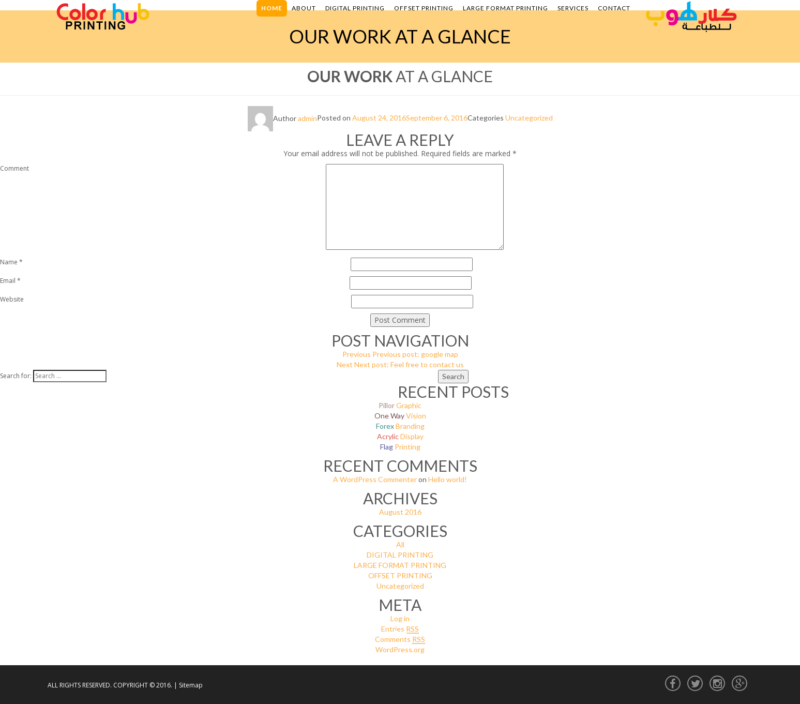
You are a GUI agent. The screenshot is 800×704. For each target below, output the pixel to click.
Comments (400, 639)
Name (11, 262)
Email (10, 280)
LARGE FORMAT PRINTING (400, 565)
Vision (400, 415)
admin (307, 118)
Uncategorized (529, 118)
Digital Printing (355, 8)
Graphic (400, 405)
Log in (400, 618)
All (400, 544)
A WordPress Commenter (375, 479)
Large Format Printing (505, 8)
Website (12, 299)
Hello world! (447, 479)
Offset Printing (424, 8)
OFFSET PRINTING (400, 575)
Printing (400, 446)
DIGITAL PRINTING (400, 554)
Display (400, 436)
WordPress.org (400, 649)
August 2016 (400, 511)
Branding (400, 426)
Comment (14, 168)
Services (572, 8)
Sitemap (191, 685)
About (304, 8)
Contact (614, 8)
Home (271, 8)
